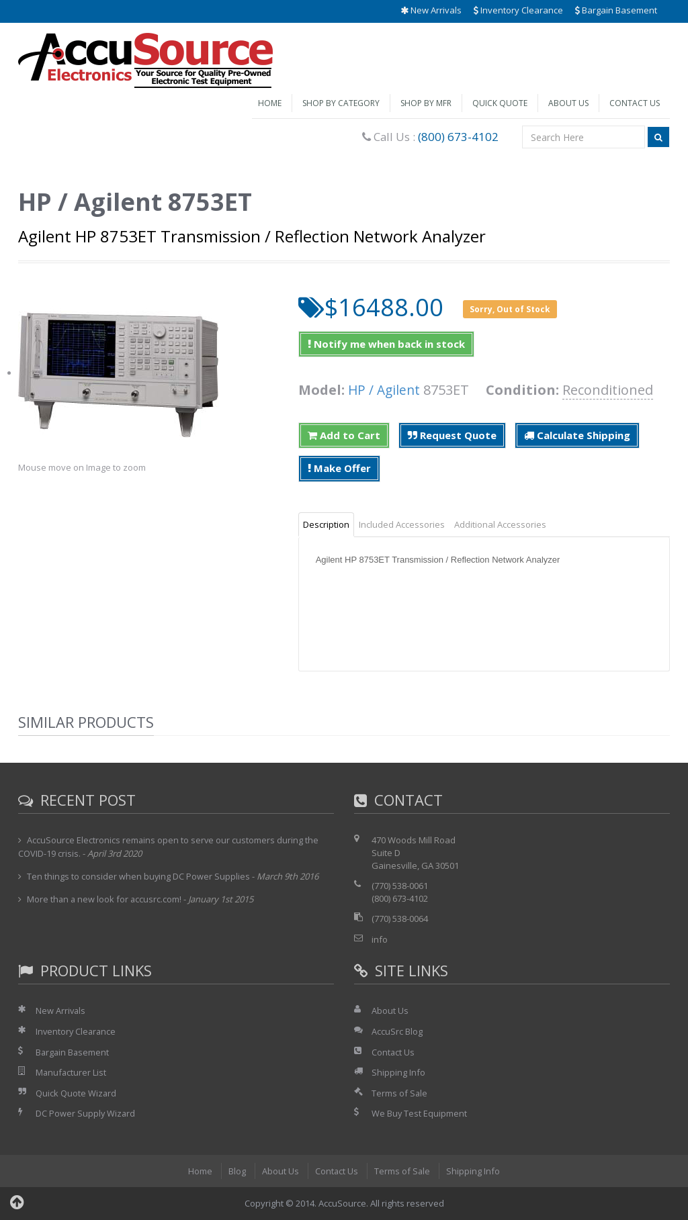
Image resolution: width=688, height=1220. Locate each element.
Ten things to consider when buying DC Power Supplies (139, 876)
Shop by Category (341, 103)
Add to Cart (344, 435)
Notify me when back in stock (386, 343)
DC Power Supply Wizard (86, 1113)
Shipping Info (398, 1072)
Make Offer (339, 468)
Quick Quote (499, 103)
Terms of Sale (400, 1093)
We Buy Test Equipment (420, 1113)
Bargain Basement (616, 10)
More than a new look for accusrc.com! (105, 899)
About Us (568, 103)
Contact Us (634, 103)
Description (326, 524)
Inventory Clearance (518, 10)
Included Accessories (402, 524)
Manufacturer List (72, 1072)
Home (270, 103)
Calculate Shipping (577, 435)
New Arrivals (431, 10)
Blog (236, 1171)
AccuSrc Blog (397, 1031)
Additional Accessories (500, 524)
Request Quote (452, 435)
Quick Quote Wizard (76, 1093)
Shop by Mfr (426, 103)
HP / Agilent (385, 390)
